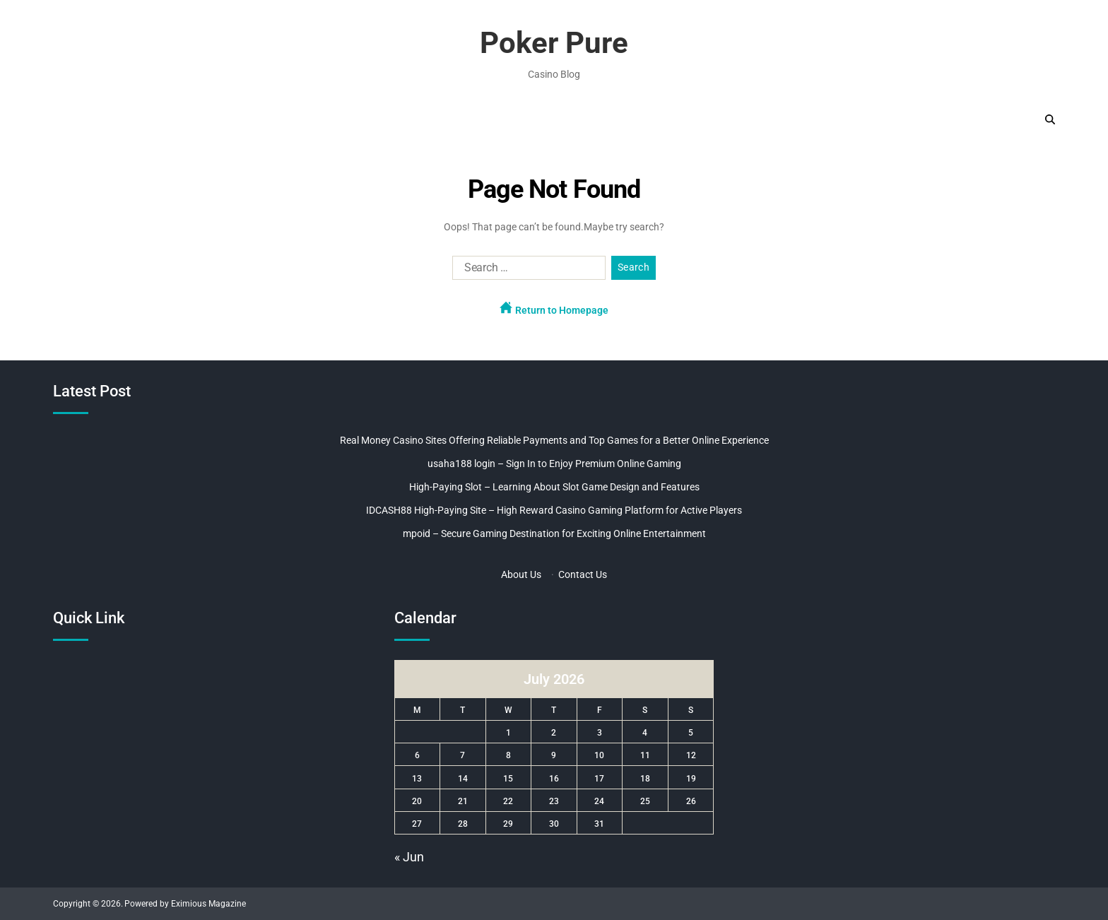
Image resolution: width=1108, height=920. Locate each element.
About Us (521, 574)
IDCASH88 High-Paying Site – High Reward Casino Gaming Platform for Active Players (554, 510)
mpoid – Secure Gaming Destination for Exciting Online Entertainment (554, 533)
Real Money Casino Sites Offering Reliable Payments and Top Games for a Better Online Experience (554, 440)
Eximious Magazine (208, 904)
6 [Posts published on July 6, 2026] (417, 755)
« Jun (409, 856)
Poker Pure (554, 43)
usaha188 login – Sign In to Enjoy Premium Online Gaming (554, 463)
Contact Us (582, 574)
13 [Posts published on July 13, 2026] (417, 779)
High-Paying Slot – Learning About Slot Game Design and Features (554, 487)
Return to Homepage (554, 308)
